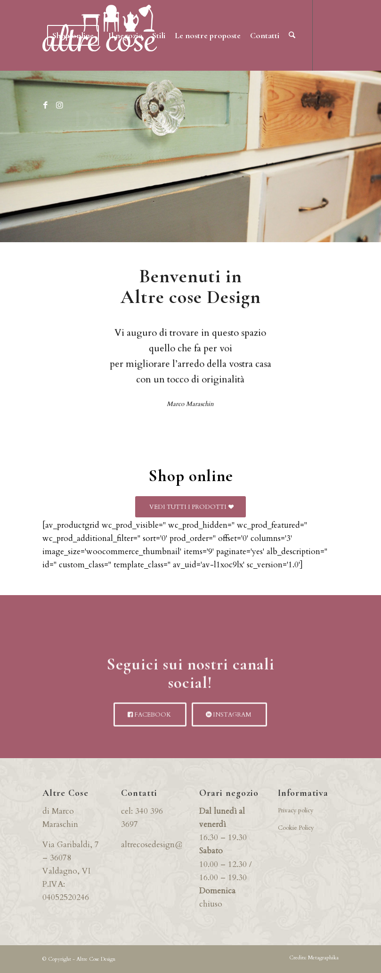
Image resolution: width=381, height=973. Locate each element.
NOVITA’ (190, 180)
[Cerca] (292, 35)
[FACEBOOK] (149, 727)
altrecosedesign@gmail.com (171, 844)
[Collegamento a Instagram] (59, 105)
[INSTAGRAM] (229, 727)
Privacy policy (296, 810)
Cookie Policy (296, 828)
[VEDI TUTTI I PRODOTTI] (190, 507)
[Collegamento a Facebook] (45, 105)
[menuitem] (73, 35)
